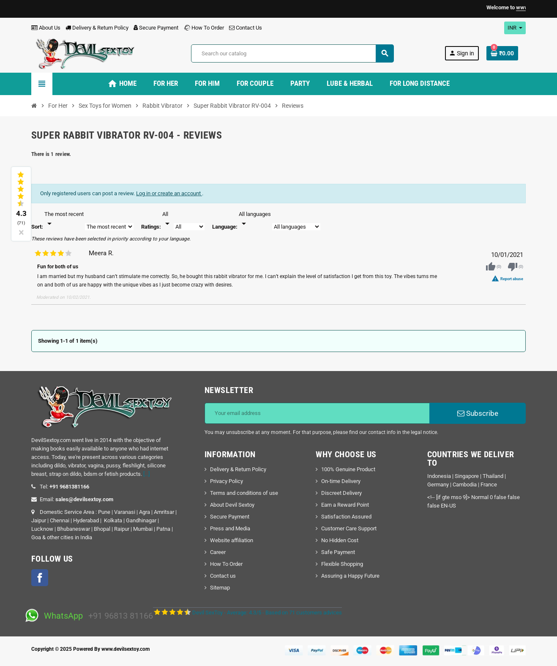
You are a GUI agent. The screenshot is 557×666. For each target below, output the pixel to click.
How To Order (203, 28)
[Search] (292, 53)
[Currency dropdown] (515, 28)
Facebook (39, 577)
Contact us (223, 576)
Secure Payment (156, 28)
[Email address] (317, 413)
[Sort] (64, 219)
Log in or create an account (169, 193)
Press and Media (230, 528)
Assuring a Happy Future (350, 576)
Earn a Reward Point (345, 505)
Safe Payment (338, 552)
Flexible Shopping (342, 564)
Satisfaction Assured (346, 516)
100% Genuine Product (348, 469)
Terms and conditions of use (244, 493)
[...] (146, 474)
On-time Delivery (340, 481)
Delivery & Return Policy (97, 28)
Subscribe (477, 413)
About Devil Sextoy (232, 505)
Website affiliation (231, 540)
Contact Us (245, 28)
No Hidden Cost (339, 540)
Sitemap (220, 587)
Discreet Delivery (341, 493)
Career (218, 552)
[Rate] (167, 219)
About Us (45, 28)
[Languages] (255, 219)
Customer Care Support (349, 528)
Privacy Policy (226, 481)
